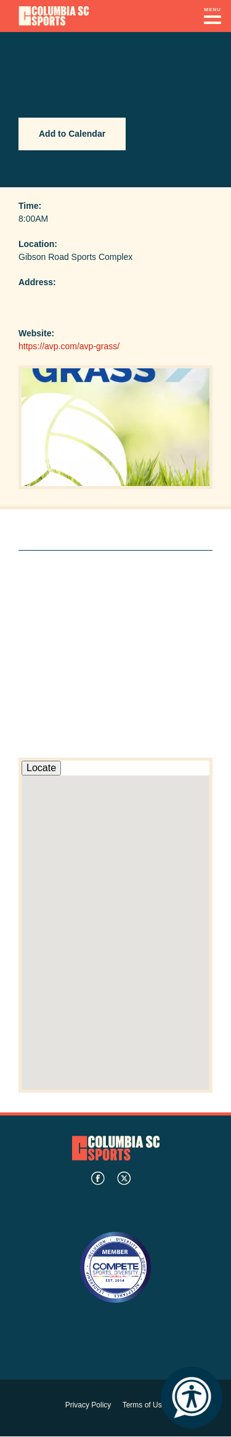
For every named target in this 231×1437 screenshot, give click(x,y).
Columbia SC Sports (115, 1148)
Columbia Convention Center (53, 16)
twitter (124, 1178)
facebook (98, 1178)
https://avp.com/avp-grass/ (69, 346)
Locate (41, 768)
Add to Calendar (72, 134)
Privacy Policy (88, 1405)
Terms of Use (144, 1405)
